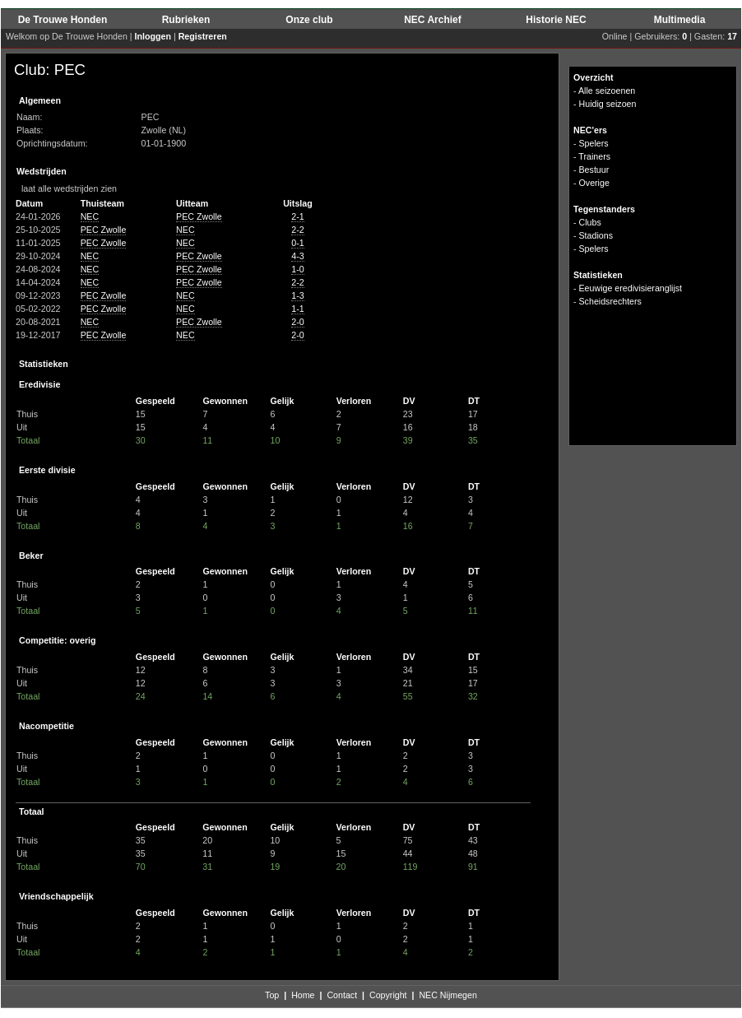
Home (302, 995)
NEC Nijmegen (447, 995)
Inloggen (153, 36)
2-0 (297, 322)
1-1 (297, 309)
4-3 (297, 256)
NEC (90, 216)
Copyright (388, 995)
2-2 (297, 230)
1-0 (297, 269)
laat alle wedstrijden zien (65, 188)
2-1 (297, 216)
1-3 (297, 295)
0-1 (297, 243)
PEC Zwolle (199, 216)
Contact (342, 995)
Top (272, 995)
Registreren (203, 36)
